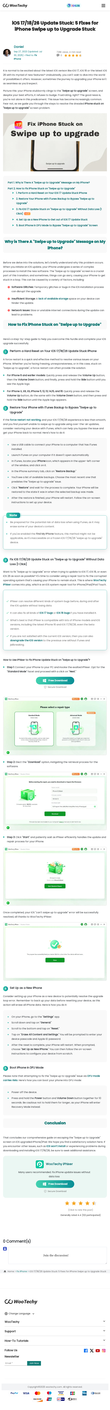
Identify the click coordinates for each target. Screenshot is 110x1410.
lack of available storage (53, 298)
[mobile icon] (103, 5)
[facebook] (85, 1350)
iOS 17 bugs (46, 613)
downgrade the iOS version (26, 640)
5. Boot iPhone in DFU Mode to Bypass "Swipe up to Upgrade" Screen (57, 225)
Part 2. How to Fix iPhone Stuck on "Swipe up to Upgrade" (41, 188)
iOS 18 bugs (63, 613)
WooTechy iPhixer (59, 1164)
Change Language (19, 1313)
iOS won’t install (55, 1146)
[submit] (34, 1363)
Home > (12, 1271)
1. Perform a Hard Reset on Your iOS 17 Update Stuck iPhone (51, 193)
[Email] (16, 1363)
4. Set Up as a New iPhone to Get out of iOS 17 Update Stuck (51, 219)
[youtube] (97, 1350)
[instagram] (103, 1350)
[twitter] (91, 1350)
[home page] (15, 6)
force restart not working (25, 420)
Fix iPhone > (23, 1271)
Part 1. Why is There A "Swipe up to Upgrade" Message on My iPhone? (49, 182)
